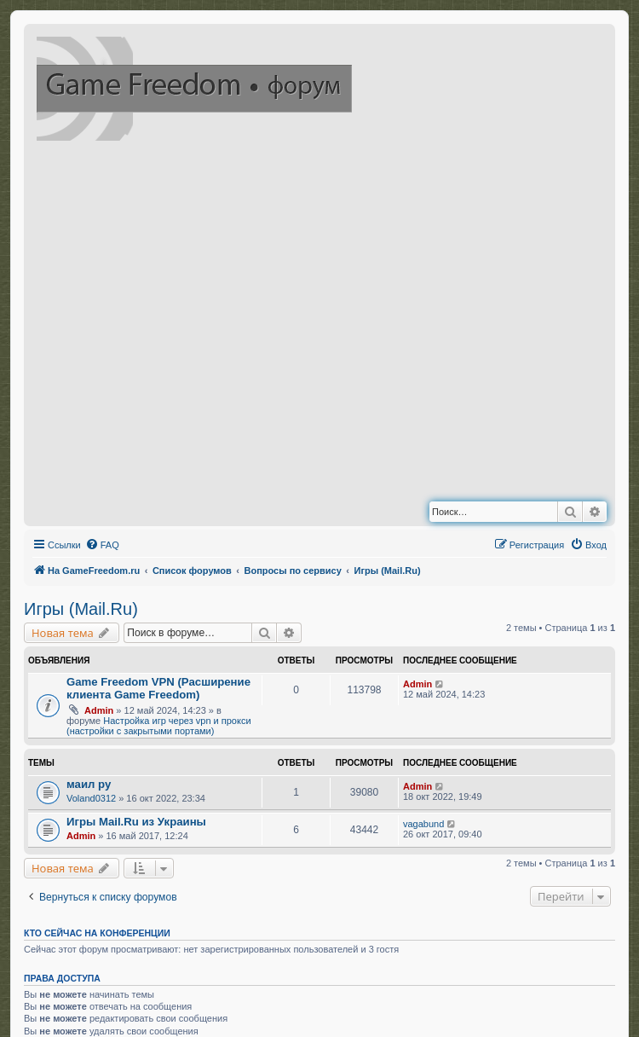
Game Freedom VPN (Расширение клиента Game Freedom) (158, 688)
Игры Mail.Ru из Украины (136, 821)
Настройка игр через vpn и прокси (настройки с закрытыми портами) (158, 725)
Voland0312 (91, 798)
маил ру (88, 784)
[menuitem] (102, 545)
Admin (98, 710)
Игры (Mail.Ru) (81, 609)
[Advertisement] (190, 325)
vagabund (423, 824)
